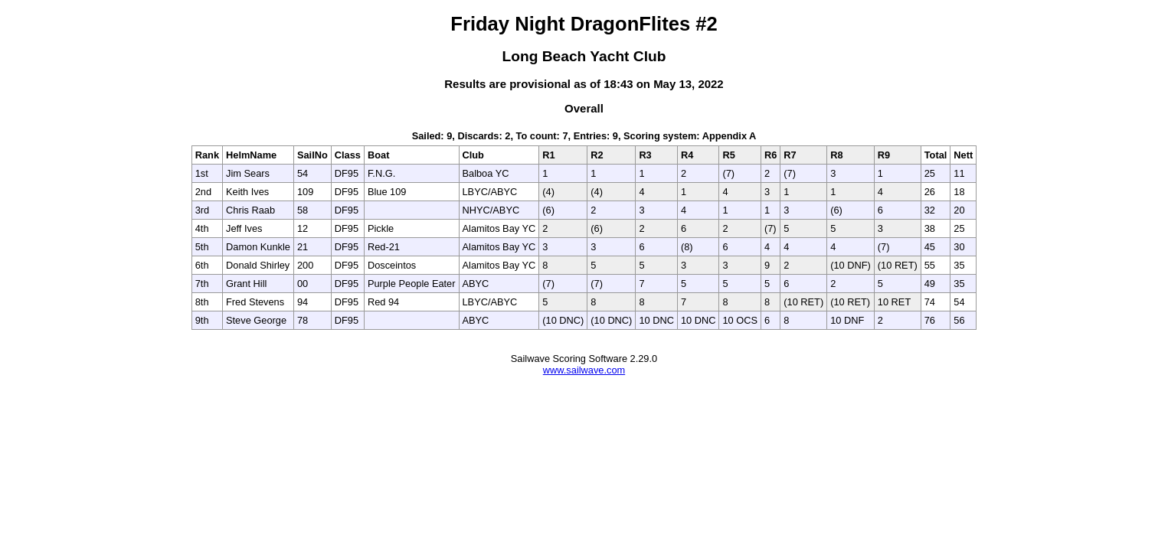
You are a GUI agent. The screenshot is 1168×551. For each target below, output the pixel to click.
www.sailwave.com (584, 370)
